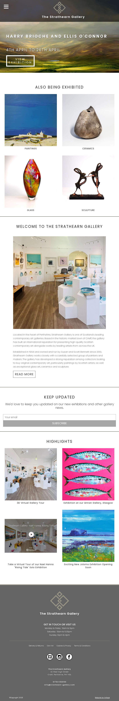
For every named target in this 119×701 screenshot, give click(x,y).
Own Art (50, 646)
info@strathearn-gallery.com (59, 685)
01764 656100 (59, 682)
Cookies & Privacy (64, 646)
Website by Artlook (102, 698)
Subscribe (59, 423)
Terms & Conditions (82, 646)
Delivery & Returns (36, 646)
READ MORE (24, 374)
